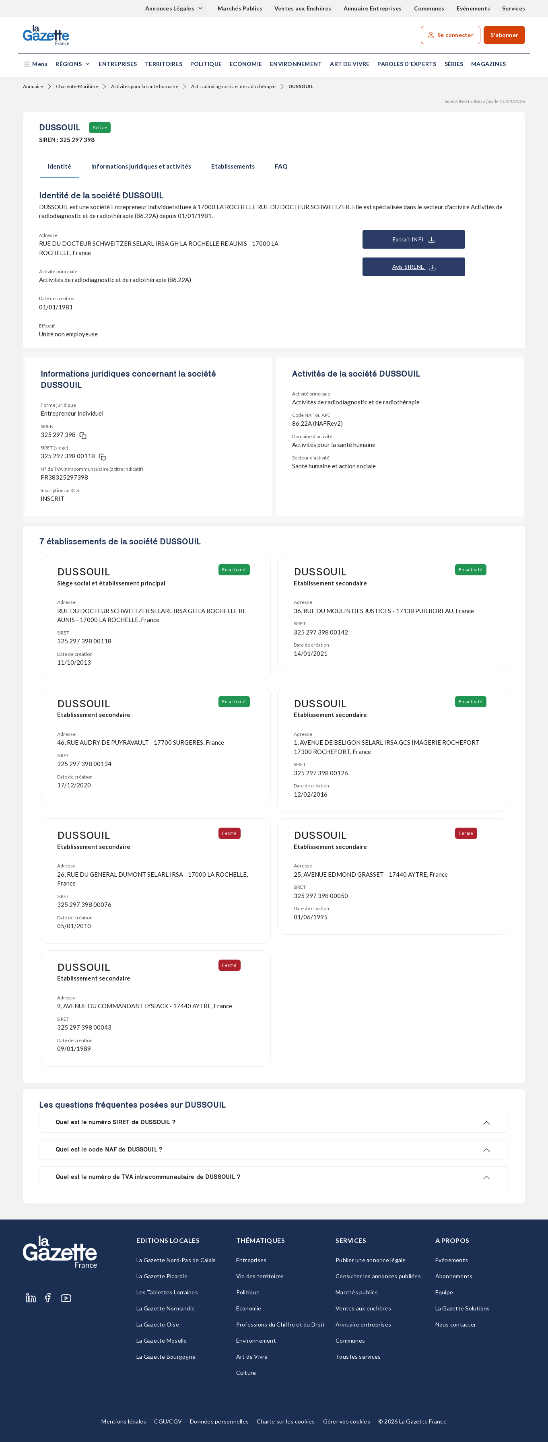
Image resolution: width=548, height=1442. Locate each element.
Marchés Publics (240, 8)
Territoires (163, 63)
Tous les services (358, 1356)
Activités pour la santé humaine (144, 86)
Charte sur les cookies (286, 1421)
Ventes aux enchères (363, 1308)
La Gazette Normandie (165, 1308)
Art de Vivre (349, 63)
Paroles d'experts (406, 63)
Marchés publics (357, 1292)
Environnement (296, 63)
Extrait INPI (414, 239)
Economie (246, 63)
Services (513, 8)
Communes (429, 8)
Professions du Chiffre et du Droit (280, 1324)
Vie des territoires (260, 1276)
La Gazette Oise (157, 1324)
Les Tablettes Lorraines (167, 1292)
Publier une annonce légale (371, 1260)
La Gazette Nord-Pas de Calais (176, 1260)
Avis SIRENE (414, 266)
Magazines (488, 63)
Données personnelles (219, 1421)
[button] (35, 64)
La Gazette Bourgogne (166, 1356)
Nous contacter (455, 1324)
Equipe (444, 1292)
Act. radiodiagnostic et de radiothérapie (233, 86)
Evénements (473, 8)
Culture (246, 1372)
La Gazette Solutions (462, 1308)
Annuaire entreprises (363, 1324)
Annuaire (33, 86)
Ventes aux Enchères (303, 8)
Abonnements (454, 1276)
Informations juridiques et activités (141, 166)
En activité (234, 569)
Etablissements (233, 166)
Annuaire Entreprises (373, 8)
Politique (206, 63)
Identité (59, 166)
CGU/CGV (168, 1421)
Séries (454, 63)
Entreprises (118, 63)
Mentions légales (123, 1421)
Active (100, 127)
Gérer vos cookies (346, 1421)
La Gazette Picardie (161, 1276)
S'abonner (504, 34)
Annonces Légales (170, 8)
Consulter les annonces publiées (378, 1276)
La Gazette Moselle (161, 1340)
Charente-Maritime (77, 86)
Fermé (229, 833)
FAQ (281, 166)
